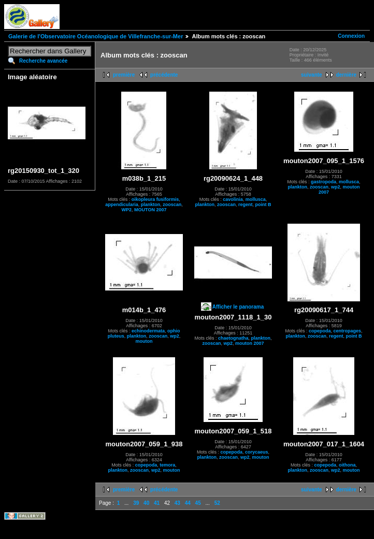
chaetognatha (233, 338)
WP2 (127, 209)
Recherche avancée (43, 61)
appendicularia (121, 204)
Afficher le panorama (238, 307)
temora (167, 465)
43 (177, 503)
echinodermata (148, 330)
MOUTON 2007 (150, 209)
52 (217, 503)
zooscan (172, 204)
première (124, 75)
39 (136, 503)
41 (157, 503)
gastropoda (323, 181)
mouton (144, 341)
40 (146, 503)
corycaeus (256, 452)
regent (245, 204)
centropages (348, 330)
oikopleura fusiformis (155, 199)
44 (188, 503)
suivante (311, 75)
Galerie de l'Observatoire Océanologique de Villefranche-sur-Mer (95, 36)
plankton (151, 204)
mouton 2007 (249, 343)
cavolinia (233, 199)
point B (263, 204)
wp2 (335, 187)
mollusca (256, 199)
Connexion (351, 36)
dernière (346, 75)
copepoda (320, 330)
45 (198, 503)
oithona (347, 465)
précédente (164, 75)
